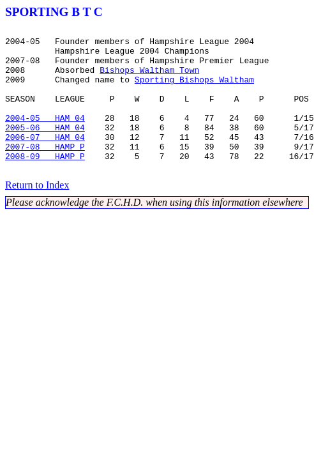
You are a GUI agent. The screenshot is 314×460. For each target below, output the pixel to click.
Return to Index (37, 213)
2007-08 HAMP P (45, 171)
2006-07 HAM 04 (45, 159)
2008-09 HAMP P (45, 182)
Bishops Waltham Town (149, 79)
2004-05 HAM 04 (45, 136)
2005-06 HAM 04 (45, 148)
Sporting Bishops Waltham (194, 90)
